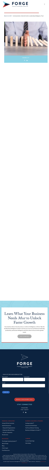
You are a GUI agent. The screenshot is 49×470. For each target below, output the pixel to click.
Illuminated (43, 466)
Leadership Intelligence (35, 21)
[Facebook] (24, 65)
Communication (17, 21)
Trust (42, 21)
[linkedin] (25, 417)
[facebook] (23, 417)
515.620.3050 (24, 413)
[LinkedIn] (27, 65)
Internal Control (25, 21)
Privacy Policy (24, 467)
